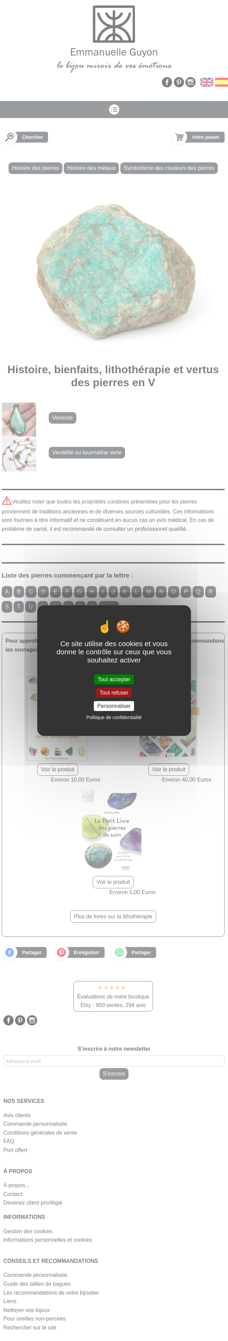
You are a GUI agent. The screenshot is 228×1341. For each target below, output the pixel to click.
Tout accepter (113, 679)
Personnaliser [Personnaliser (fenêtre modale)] (114, 706)
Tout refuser (114, 693)
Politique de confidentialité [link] (114, 717)
